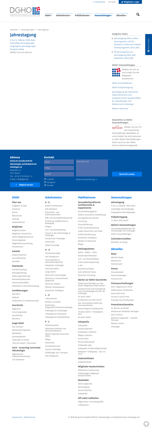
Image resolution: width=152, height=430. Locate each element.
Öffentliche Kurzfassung (88, 370)
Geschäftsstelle (19, 258)
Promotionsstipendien (122, 304)
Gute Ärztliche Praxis (87, 272)
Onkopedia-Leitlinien (87, 332)
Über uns (16, 202)
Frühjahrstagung (119, 217)
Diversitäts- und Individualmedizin (53, 213)
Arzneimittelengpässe (87, 211)
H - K (47, 249)
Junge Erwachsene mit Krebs (90, 231)
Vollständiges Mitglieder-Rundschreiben (89, 374)
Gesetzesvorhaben (86, 269)
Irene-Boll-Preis (118, 293)
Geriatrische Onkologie (55, 238)
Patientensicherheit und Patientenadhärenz (55, 329)
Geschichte (17, 305)
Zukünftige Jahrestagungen (22, 43)
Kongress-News (17, 49)
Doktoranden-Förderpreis (122, 290)
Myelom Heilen (117, 323)
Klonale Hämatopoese (54, 287)
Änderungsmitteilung (21, 276)
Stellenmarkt (116, 264)
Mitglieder (17, 226)
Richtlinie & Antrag (119, 242)
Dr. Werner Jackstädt (120, 308)
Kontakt (111, 2)
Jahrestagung (83, 387)
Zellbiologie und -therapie (56, 353)
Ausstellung (17, 315)
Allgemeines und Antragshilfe (90, 402)
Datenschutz (29, 417)
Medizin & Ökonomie (87, 241)
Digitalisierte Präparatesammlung (21, 355)
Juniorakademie (19, 336)
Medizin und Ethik (52, 302)
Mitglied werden (24, 185)
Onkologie (115, 327)
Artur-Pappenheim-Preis (121, 287)
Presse (114, 268)
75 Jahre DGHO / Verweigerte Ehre (90, 313)
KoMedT (15, 297)
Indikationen (83, 405)
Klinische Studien (52, 284)
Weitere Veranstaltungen (123, 225)
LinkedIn (49, 179)
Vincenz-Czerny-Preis (120, 297)
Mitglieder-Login (130, 2)
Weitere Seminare (120, 108)
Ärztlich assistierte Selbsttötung (92, 215)
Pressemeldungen (119, 275)
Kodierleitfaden (86, 358)
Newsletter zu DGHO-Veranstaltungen (122, 121)
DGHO (48, 15)
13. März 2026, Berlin (119, 220)
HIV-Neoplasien (52, 257)
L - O (47, 295)
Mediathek (83, 380)
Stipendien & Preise (20, 340)
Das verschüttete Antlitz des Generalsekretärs (90, 304)
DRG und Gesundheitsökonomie (58, 218)
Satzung (15, 219)
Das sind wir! (17, 327)
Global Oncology (52, 245)
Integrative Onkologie (54, 265)
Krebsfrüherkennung (87, 234)
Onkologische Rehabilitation (57, 317)
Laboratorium (51, 298)
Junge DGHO (18, 323)
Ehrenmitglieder (19, 240)
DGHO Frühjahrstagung (122, 87)
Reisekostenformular (21, 279)
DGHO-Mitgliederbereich (22, 237)
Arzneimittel (83, 339)
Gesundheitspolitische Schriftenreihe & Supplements (89, 205)
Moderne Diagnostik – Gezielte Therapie (124, 319)
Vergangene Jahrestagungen (23, 46)
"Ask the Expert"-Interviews (24, 343)
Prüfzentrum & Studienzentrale (25, 301)
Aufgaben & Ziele (19, 206)
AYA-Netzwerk (51, 209)
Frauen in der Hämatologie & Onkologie (57, 234)
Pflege (47, 339)
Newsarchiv (116, 261)
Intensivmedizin (52, 268)
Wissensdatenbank (86, 342)
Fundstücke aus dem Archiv (90, 300)
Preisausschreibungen (122, 283)
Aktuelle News (117, 257)
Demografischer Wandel (88, 218)
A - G (47, 202)
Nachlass (16, 319)
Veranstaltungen (103, 15)
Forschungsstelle (19, 312)
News (114, 254)
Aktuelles (121, 15)
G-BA (80, 265)
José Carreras (117, 315)
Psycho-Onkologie (53, 349)
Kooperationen (18, 222)
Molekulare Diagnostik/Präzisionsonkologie (58, 306)
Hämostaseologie (52, 253)
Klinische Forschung (86, 275)
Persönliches (17, 247)
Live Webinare (18, 359)
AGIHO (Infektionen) (54, 206)
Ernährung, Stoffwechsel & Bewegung (56, 222)
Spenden (16, 261)
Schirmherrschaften (121, 238)
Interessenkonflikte (20, 282)
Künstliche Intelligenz (54, 290)
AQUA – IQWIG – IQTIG (87, 252)
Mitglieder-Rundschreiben (91, 366)
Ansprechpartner (19, 255)
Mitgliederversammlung (22, 243)
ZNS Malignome (52, 356)
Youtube (49, 185)
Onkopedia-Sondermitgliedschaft (92, 348)
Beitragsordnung (19, 273)
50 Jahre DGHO (84, 317)
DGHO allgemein (85, 384)
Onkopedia (100, 2)
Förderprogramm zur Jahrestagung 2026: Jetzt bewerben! (125, 55)
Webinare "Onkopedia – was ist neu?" (91, 353)
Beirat (14, 212)
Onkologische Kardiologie (56, 311)
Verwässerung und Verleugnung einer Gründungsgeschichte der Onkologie (91, 291)
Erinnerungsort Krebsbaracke (90, 308)
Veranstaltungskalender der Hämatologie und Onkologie (123, 230)
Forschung (82, 221)
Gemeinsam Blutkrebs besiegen (125, 311)
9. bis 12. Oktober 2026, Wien (22, 40)
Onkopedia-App (84, 345)
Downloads (17, 266)
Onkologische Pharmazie (55, 314)
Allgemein (16, 309)
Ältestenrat (17, 216)
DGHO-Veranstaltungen (121, 234)
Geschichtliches (85, 390)
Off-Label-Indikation (88, 398)
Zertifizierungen (20, 290)
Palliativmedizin (52, 325)
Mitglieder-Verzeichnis (22, 234)
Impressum (17, 417)
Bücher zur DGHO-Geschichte (92, 280)
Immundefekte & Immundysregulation (54, 261)
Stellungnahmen (86, 249)
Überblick (16, 294)
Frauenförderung (85, 224)
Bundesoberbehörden (87, 256)
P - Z (47, 321)
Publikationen (83, 15)
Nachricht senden (127, 174)
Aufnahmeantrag (19, 269)
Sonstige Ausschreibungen (122, 300)
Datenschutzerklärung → (86, 179)
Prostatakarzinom (52, 346)
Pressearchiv (116, 279)
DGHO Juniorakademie (122, 83)
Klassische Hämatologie (55, 275)
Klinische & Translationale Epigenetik (56, 279)
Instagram (49, 182)
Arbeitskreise (63, 15)
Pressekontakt (117, 272)
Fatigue (48, 226)
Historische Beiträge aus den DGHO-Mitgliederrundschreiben (91, 284)
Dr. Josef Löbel (84, 297)
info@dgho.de (22, 179)
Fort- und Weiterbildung (55, 230)
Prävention (50, 343)
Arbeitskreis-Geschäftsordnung (25, 286)
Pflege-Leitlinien (85, 335)
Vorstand (16, 209)
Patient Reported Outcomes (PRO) (57, 335)
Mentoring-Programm (21, 330)
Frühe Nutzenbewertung (88, 228)
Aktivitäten (16, 333)
